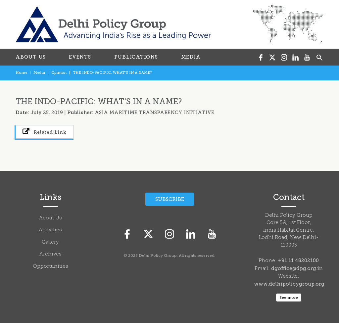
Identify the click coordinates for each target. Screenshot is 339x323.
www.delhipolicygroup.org (289, 284)
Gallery (50, 242)
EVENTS (80, 57)
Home (21, 72)
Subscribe (169, 199)
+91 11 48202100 (298, 260)
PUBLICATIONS (136, 57)
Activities (50, 230)
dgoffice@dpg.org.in (297, 268)
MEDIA (191, 57)
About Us (50, 218)
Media (39, 72)
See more (288, 297)
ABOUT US (31, 57)
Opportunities (50, 266)
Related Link (45, 131)
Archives (50, 254)
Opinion (59, 72)
